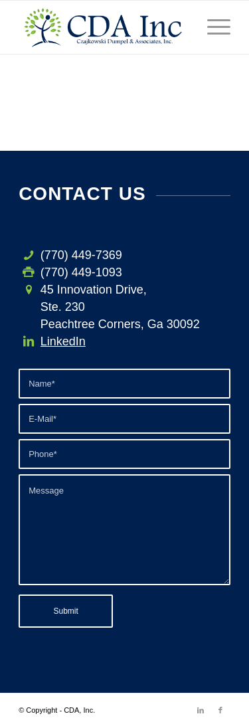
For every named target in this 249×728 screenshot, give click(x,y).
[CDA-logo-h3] (103, 27)
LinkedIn (63, 341)
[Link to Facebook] (220, 710)
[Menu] (212, 27)
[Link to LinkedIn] (200, 710)
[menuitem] (212, 27)
